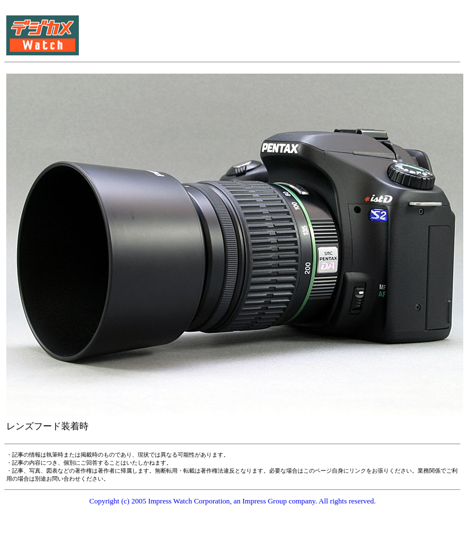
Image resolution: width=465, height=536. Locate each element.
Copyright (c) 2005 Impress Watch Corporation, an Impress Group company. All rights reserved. (232, 501)
